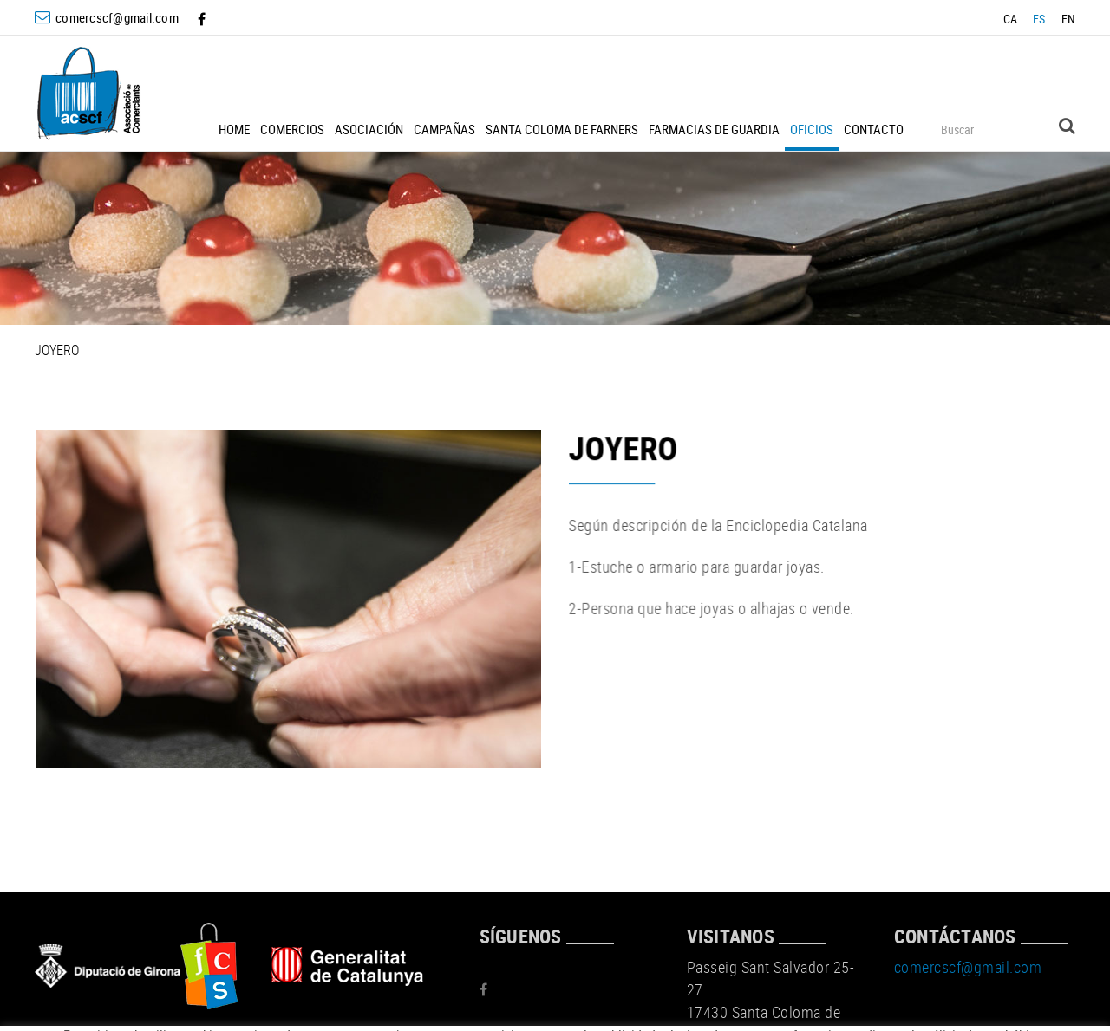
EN (1068, 18)
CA (1010, 18)
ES (1039, 18)
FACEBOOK (203, 19)
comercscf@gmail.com (117, 17)
